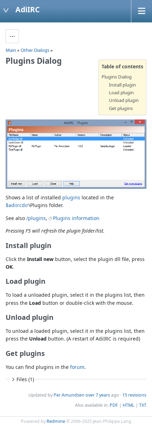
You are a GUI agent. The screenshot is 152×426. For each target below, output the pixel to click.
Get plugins (121, 108)
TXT (142, 405)
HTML (128, 405)
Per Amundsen (69, 395)
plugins (71, 197)
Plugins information (76, 218)
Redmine (56, 421)
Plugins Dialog (117, 77)
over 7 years (97, 395)
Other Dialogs (35, 50)
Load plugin (121, 92)
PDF (114, 405)
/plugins (36, 218)
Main (11, 50)
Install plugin (122, 85)
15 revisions (134, 395)
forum (77, 367)
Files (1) (22, 379)
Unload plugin (124, 100)
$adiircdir (17, 205)
